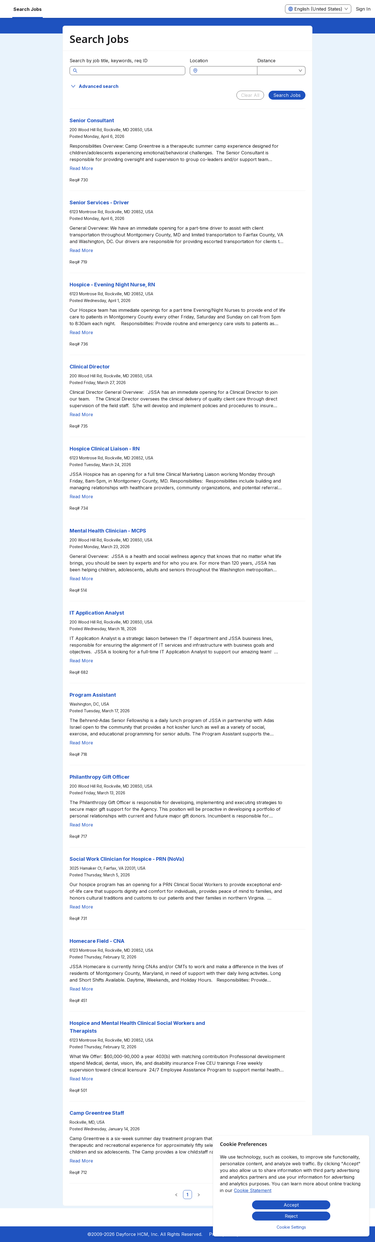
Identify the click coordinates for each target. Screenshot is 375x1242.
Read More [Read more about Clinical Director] (81, 414)
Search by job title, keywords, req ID (109, 60)
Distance (266, 60)
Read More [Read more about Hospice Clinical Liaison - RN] (81, 496)
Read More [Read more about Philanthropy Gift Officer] (81, 825)
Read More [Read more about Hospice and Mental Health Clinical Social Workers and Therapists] (81, 1079)
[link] (187, 1194)
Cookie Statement (252, 1190)
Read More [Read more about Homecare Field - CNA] (81, 989)
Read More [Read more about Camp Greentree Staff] (81, 1161)
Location (199, 60)
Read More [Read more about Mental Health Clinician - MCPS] (81, 578)
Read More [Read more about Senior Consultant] (81, 168)
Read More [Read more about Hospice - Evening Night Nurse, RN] (81, 332)
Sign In (363, 9)
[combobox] (226, 70)
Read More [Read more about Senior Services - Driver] (81, 250)
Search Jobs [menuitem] (27, 9)
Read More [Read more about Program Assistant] (81, 742)
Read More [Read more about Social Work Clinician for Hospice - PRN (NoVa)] (81, 907)
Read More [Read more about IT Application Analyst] (81, 660)
